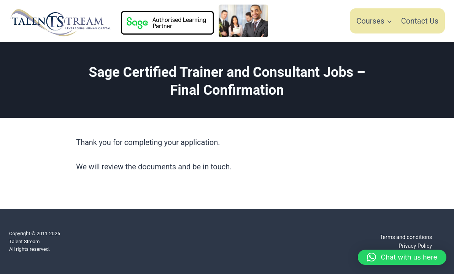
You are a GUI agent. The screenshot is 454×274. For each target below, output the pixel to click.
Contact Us (419, 20)
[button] (402, 257)
